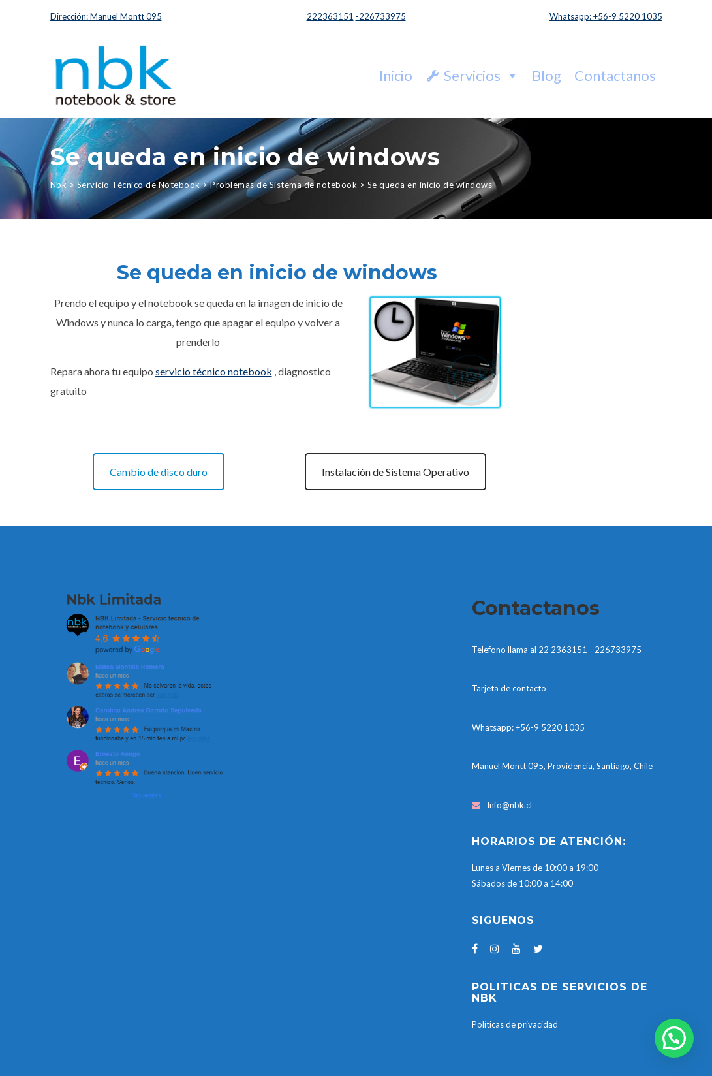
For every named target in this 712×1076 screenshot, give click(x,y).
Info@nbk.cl (509, 805)
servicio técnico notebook (213, 371)
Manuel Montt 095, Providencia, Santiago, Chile (562, 766)
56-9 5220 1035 (552, 727)
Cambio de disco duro (159, 472)
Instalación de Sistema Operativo (395, 472)
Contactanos (615, 75)
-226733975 (381, 16)
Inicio (395, 75)
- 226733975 (615, 649)
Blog (546, 75)
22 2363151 (562, 649)
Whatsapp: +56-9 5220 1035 (605, 16)
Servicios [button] (481, 75)
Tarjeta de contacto (509, 688)
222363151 (330, 16)
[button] (674, 1038)
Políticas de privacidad (515, 1024)
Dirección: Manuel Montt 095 (106, 16)
